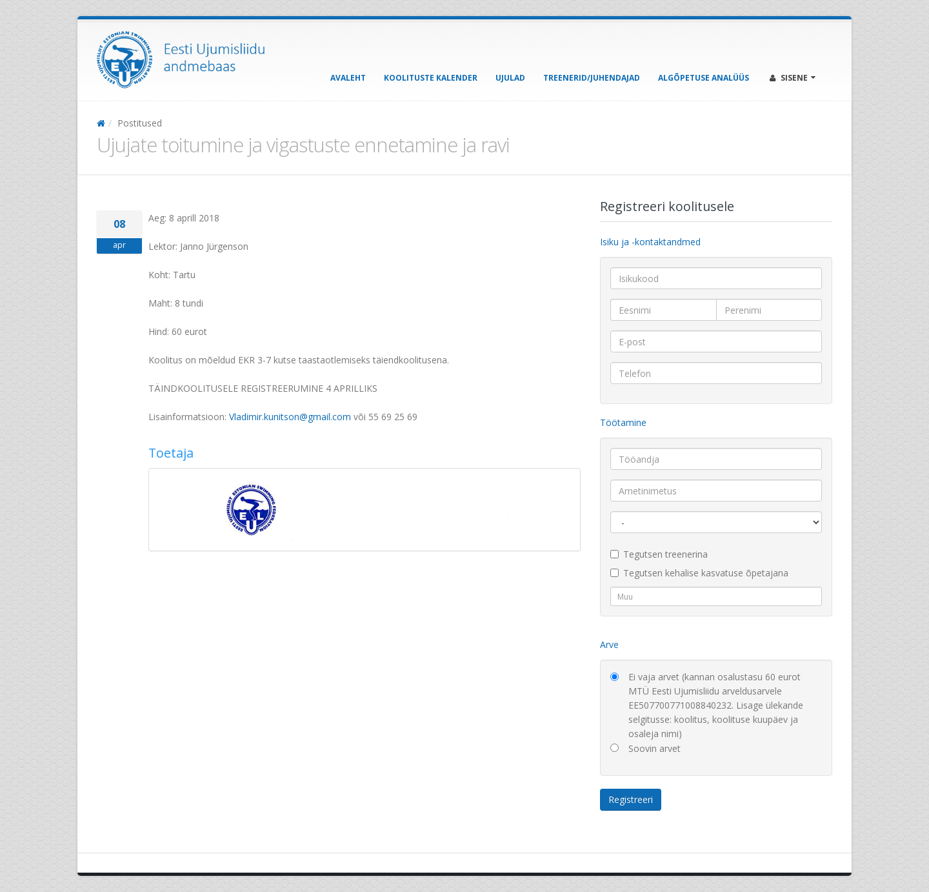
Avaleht (348, 77)
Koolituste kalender (430, 77)
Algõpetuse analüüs (703, 77)
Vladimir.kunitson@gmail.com (290, 417)
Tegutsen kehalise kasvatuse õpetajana (699, 573)
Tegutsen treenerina (659, 554)
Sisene (792, 77)
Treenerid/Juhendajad (591, 77)
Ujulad (510, 77)
